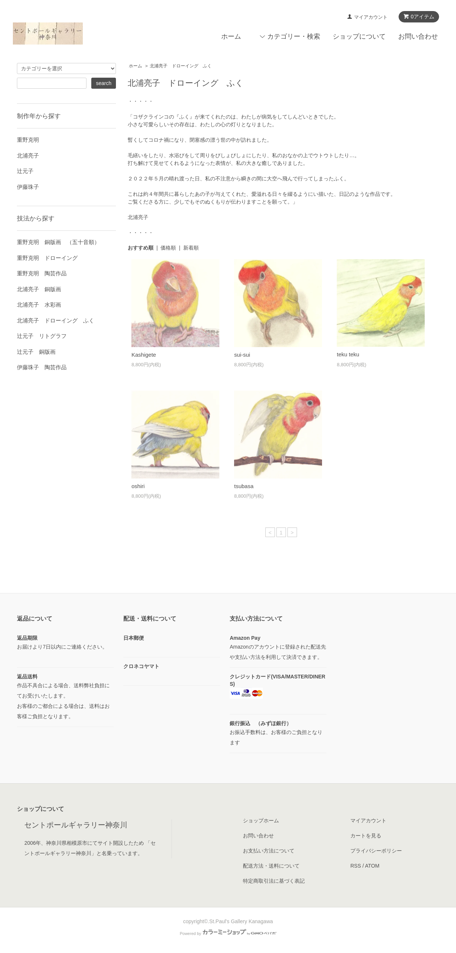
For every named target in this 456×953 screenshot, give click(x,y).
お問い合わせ (418, 36)
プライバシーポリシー (376, 851)
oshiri (138, 486)
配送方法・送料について (271, 866)
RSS (355, 866)
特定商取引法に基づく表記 (274, 881)
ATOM (372, 866)
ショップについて (359, 36)
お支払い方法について (268, 851)
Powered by (228, 933)
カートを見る (365, 836)
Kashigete (143, 355)
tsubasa (244, 486)
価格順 (168, 248)
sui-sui (242, 355)
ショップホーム (261, 820)
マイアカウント (371, 17)
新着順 (191, 248)
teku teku (348, 354)
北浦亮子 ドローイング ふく (181, 65)
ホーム (231, 36)
